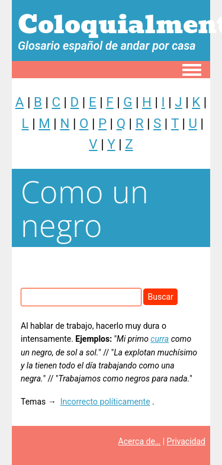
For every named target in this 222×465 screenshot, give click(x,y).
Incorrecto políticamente (105, 401)
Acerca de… (139, 441)
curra (159, 339)
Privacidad (186, 441)
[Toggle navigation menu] (191, 70)
